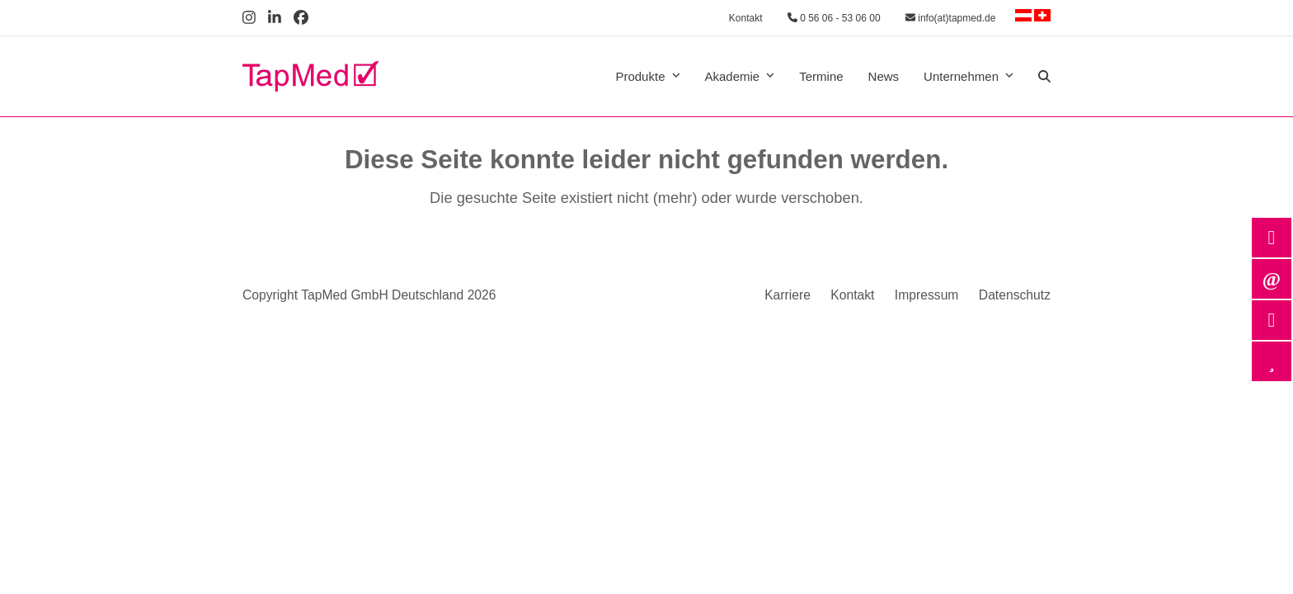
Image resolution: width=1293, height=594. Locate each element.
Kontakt (746, 18)
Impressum (927, 295)
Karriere (787, 295)
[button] (1044, 76)
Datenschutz (1015, 295)
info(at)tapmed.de (950, 18)
